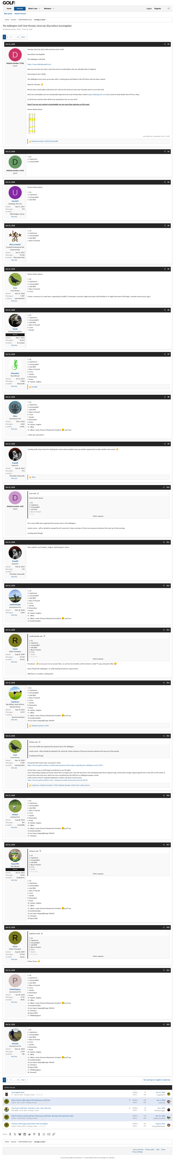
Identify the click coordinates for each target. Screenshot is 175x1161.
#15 (168, 736)
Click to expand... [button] (98, 516)
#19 (168, 970)
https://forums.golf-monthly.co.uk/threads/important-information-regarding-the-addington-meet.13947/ (65, 765)
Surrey (22, 659)
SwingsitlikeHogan (158, 1126)
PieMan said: (33, 742)
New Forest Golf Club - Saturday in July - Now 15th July (31, 1108)
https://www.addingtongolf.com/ (39, 64)
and (45, 141)
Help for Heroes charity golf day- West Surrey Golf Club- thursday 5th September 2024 (42, 1116)
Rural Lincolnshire (18, 717)
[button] (39, 9)
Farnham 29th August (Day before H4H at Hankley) (29, 1124)
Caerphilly (21, 825)
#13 (168, 630)
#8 (168, 397)
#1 (168, 44)
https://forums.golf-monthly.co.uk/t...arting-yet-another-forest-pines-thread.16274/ (57, 780)
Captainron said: (34, 934)
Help (157, 1149)
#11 (168, 542)
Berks (23, 1000)
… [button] (13, 37)
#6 (168, 310)
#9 (168, 444)
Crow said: (32, 493)
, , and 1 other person (61, 785)
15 (43, 1102)
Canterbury (21, 877)
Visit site (14, 217)
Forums (20, 9)
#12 (168, 586)
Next (23, 37)
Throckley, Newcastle (17, 476)
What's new (32, 9)
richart (13, 1102)
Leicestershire (20, 298)
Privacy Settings (137, 1152)
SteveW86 (14, 1110)
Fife (23, 1054)
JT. (12, 1095)
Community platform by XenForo (81, 1158)
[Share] (165, 44)
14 (39, 1102)
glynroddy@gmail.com (97, 94)
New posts (8, 14)
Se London (21, 343)
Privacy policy (149, 1149)
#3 (168, 182)
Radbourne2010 (159, 1118)
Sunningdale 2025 (17, 1092)
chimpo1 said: (34, 851)
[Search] (168, 9)
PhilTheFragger (159, 1111)
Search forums (20, 14)
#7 (168, 354)
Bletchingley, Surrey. (17, 214)
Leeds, (22, 426)
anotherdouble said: (36, 636)
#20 (168, 1024)
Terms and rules (138, 1149)
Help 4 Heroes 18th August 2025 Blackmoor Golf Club (30, 1100)
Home (9, 9)
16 (46, 1102)
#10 (168, 487)
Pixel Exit (111, 1158)
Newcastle (21, 384)
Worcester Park (19, 257)
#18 (168, 927)
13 (18, 37)
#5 (168, 269)
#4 (168, 226)
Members (47, 9)
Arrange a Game (29, 1095)
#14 (168, 683)
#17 (168, 845)
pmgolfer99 (161, 1095)
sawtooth (161, 1103)
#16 (168, 795)
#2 (168, 152)
